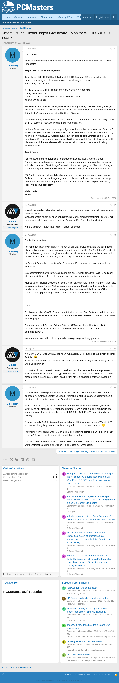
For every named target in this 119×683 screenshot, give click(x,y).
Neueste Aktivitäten (10, 22)
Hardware (31, 17)
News (7, 17)
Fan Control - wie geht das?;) (82, 587)
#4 (115, 348)
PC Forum (81, 17)
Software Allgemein (75, 492)
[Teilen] (111, 49)
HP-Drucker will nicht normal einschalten (87, 598)
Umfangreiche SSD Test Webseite (84, 641)
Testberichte (47, 17)
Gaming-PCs (65, 17)
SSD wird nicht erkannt (78, 654)
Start (110, 674)
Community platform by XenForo (59, 680)
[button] (3, 674)
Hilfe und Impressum (96, 674)
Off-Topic (71, 511)
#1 (115, 49)
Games (18, 17)
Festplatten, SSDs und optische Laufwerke (86, 650)
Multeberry (9, 43)
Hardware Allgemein (76, 593)
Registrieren (26, 22)
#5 (115, 387)
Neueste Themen (72, 468)
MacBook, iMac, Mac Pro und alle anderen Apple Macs (91, 637)
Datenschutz (79, 674)
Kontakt (68, 674)
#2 (115, 205)
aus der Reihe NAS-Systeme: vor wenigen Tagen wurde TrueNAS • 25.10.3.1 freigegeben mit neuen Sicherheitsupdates (91, 499)
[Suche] (114, 17)
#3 (115, 235)
